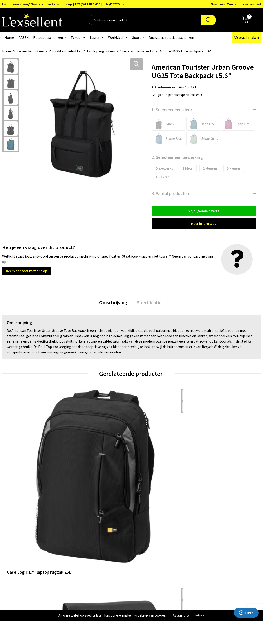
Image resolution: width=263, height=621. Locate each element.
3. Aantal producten (170, 193)
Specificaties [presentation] (148, 303)
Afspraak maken (246, 37)
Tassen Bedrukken (30, 51)
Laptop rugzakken (101, 51)
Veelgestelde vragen (119, 523)
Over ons (218, 4)
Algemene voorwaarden (217, 503)
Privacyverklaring (212, 510)
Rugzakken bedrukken (65, 51)
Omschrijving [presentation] (115, 303)
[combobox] (145, 20)
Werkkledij (116, 37)
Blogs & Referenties (119, 510)
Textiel (76, 37)
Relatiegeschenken (48, 37)
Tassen (94, 37)
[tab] (115, 303)
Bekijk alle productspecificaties (177, 94)
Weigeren (200, 615)
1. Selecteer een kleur (172, 109)
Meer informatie (203, 223)
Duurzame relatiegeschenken (171, 37)
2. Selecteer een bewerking (177, 157)
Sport (136, 37)
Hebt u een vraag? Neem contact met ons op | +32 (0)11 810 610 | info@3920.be (63, 4)
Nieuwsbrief (251, 4)
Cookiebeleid (209, 517)
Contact (233, 4)
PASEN (23, 37)
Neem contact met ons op (26, 271)
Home (9, 37)
